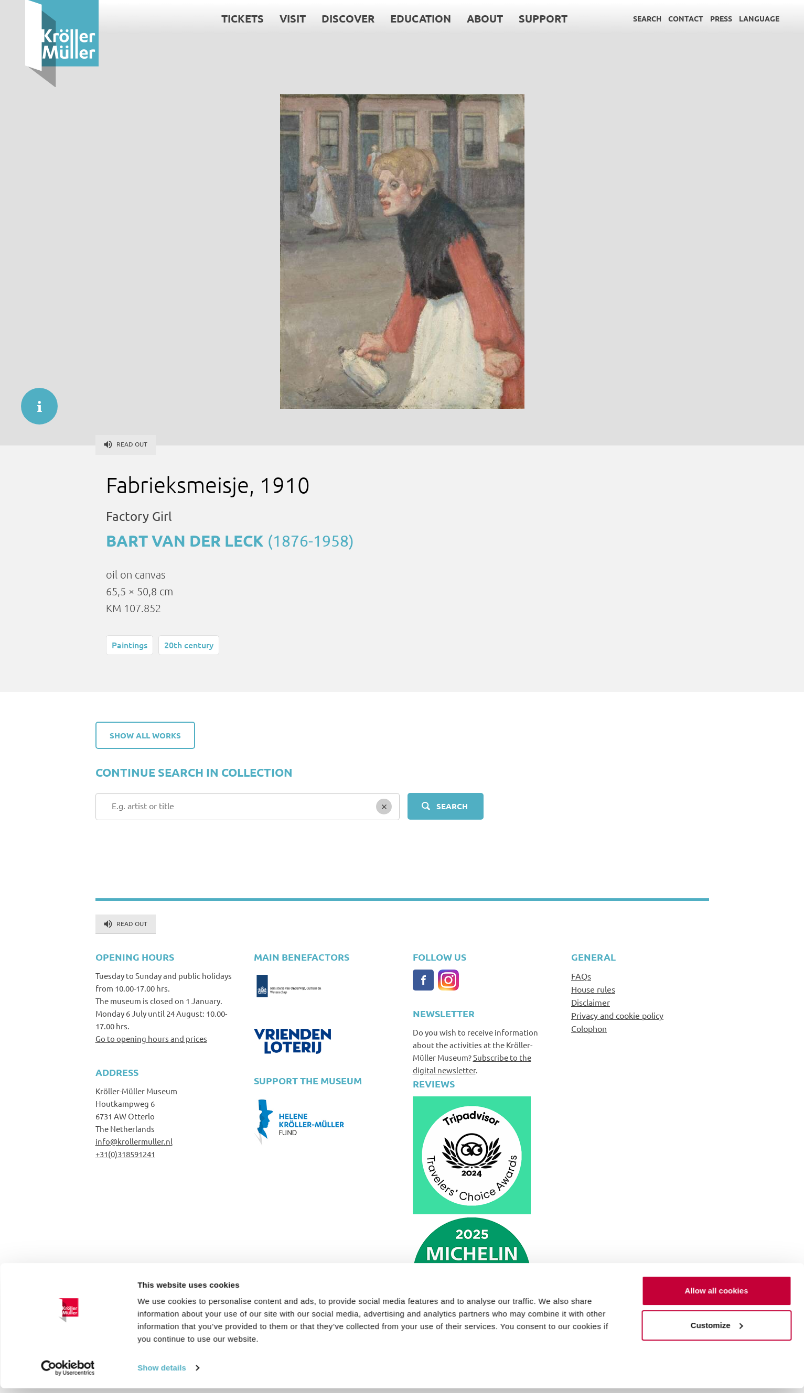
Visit (268, 18)
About (460, 18)
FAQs (581, 976)
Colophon (589, 1028)
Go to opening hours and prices (151, 1038)
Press (696, 18)
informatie (34, 401)
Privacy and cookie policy (617, 1015)
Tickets (218, 18)
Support (518, 18)
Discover (323, 18)
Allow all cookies (716, 1295)
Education (396, 18)
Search (622, 18)
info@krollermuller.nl (134, 1141)
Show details (161, 1372)
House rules (593, 989)
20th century (188, 644)
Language (734, 18)
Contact (661, 18)
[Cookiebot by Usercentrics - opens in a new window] (68, 1372)
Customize (717, 1329)
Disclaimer (590, 1002)
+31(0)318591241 (125, 1154)
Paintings (129, 644)
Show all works (145, 735)
